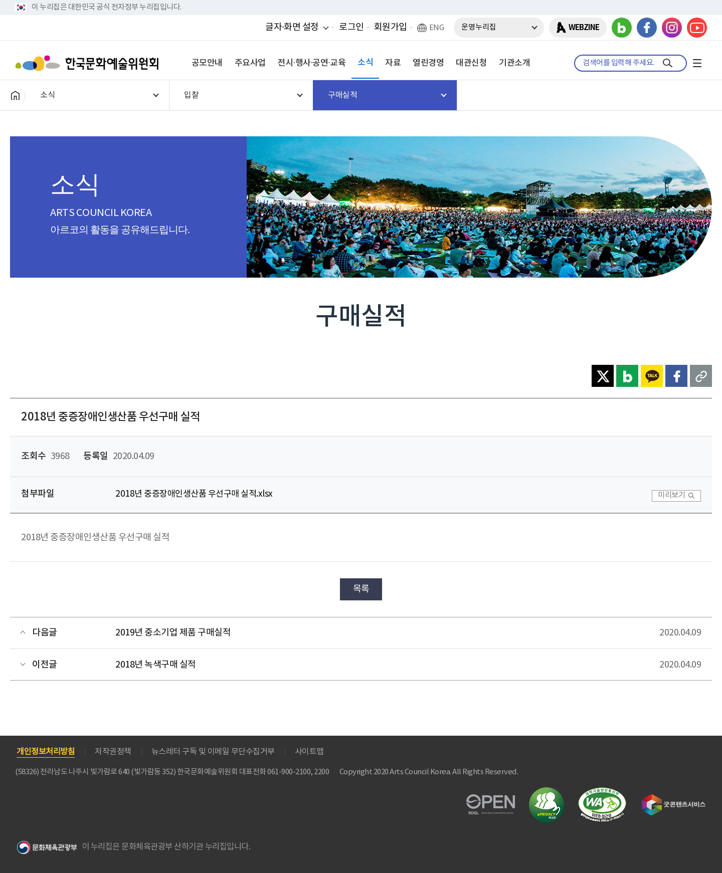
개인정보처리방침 (46, 751)
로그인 (351, 27)
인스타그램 (672, 28)
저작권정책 (113, 751)
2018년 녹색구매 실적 (155, 665)
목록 (361, 589)
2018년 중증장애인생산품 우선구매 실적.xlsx (194, 494)
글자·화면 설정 (292, 27)
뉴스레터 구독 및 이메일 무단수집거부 (213, 751)
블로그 (622, 28)
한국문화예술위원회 (89, 63)
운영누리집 (478, 27)
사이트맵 (309, 751)
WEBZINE (584, 27)
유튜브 (697, 28)
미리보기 (671, 495)
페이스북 (647, 28)
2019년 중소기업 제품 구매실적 (173, 632)
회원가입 (390, 27)
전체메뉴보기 (697, 63)
